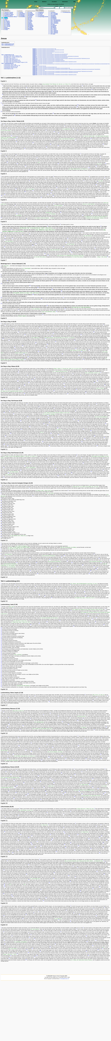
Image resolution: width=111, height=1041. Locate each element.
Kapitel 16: (35, 66)
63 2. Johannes (54, 31)
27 (67, 54)
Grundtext (54, 1)
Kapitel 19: (35, 69)
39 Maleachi (30, 29)
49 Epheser (53, 16)
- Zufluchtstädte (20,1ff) (8, 68)
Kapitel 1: (35, 48)
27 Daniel (30, 16)
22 (61, 49)
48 (95, 63)
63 (38, 65)
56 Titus (53, 24)
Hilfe (74, 1)
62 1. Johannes (54, 30)
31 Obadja (30, 21)
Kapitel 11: (35, 59)
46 (93, 63)
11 (46, 48)
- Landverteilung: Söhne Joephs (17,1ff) (11, 65)
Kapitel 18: (35, 68)
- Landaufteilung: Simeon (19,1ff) (10, 67)
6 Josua (6, 17)
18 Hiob (21, 12)
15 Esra (5, 27)
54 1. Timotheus (54, 22)
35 (77, 56)
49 (97, 63)
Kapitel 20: (35, 70)
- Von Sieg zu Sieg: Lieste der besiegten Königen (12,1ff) (15, 62)
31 (72, 56)
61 (36, 65)
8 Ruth (5, 19)
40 (85, 58)
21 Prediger (22, 15)
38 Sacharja (30, 28)
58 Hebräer (53, 26)
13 (49, 48)
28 (68, 56)
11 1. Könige (7, 23)
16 (53, 48)
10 (45, 48)
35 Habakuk (30, 25)
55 (105, 63)
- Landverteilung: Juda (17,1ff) (9, 64)
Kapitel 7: (35, 55)
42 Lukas (40, 14)
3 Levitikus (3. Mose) (8, 14)
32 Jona (29, 22)
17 (54, 48)
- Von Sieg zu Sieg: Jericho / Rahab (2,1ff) (12, 55)
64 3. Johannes (54, 32)
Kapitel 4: (35, 52)
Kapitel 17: (35, 67)
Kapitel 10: (35, 58)
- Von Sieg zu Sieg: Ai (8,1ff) (9, 58)
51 (99, 63)
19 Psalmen (22, 13)
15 (51, 48)
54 (103, 63)
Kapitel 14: (35, 62)
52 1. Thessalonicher (55, 19)
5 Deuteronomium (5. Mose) (10, 16)
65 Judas (53, 33)
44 (90, 63)
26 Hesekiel (30, 15)
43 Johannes (41, 15)
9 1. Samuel (6, 21)
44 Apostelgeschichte (43, 16)
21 (59, 49)
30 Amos (30, 19)
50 (98, 63)
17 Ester (6, 29)
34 (76, 56)
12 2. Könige (7, 24)
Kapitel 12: (35, 60)
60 (34, 65)
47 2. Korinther (54, 14)
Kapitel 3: (35, 51)
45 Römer (53, 12)
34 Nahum (30, 24)
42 (87, 58)
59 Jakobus (53, 27)
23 (62, 49)
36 (80, 58)
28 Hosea (30, 17)
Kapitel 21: (35, 71)
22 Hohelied (22, 16)
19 (57, 49)
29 (70, 56)
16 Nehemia (6, 28)
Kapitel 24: (35, 74)
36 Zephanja (30, 26)
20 (58, 49)
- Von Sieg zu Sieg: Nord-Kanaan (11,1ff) (12, 61)
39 (84, 58)
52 (101, 63)
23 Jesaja (30, 12)
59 (33, 65)
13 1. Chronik (7, 25)
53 (102, 63)
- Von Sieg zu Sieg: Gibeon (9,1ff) (10, 59)
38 (82, 58)
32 (74, 56)
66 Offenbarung (67, 12)
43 (89, 58)
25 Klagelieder (31, 14)
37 (81, 58)
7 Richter (6, 18)
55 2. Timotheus (54, 23)
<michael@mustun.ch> (64, 978)
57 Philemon (54, 25)
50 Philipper (54, 17)
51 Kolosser (54, 18)
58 (108, 63)
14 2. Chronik (7, 26)
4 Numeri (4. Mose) (8, 15)
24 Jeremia (30, 13)
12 (47, 48)
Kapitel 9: (35, 57)
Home (36, 1)
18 (55, 48)
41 (86, 58)
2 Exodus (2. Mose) (8, 13)
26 (66, 54)
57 (107, 63)
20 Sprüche (22, 14)
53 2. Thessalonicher (55, 21)
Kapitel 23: (35, 73)
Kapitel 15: (35, 63)
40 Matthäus (41, 12)
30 (71, 56)
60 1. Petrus (53, 28)
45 (91, 63)
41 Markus (40, 13)
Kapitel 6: (35, 54)
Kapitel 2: (35, 49)
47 (94, 63)
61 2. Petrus (53, 29)
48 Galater (53, 15)
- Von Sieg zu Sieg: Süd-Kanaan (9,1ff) (11, 60)
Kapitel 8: (35, 56)
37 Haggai (30, 27)
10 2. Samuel (7, 22)
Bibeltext (44, 1)
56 (106, 63)
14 (50, 48)
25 (64, 54)
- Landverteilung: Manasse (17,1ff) (10, 66)
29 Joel (29, 18)
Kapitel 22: (35, 72)
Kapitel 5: (35, 53)
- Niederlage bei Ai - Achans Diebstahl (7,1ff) (12, 56)
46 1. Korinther (54, 13)
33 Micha (30, 23)
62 (37, 65)
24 (63, 49)
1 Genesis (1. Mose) (8, 12)
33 (75, 56)
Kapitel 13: (35, 61)
